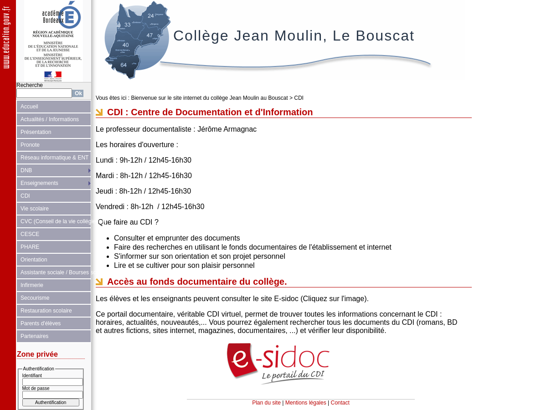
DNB (26, 170)
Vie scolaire (35, 208)
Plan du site (266, 403)
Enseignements (39, 183)
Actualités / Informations (50, 119)
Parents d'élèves (41, 323)
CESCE (30, 234)
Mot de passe (36, 388)
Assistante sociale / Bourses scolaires (56, 272)
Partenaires (34, 336)
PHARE (30, 247)
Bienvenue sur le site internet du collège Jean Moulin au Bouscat (209, 98)
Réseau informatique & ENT (54, 157)
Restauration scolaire (46, 311)
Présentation (36, 132)
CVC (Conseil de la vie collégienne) (56, 221)
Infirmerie (32, 285)
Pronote (30, 145)
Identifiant (32, 375)
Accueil (29, 106)
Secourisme (35, 298)
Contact (340, 403)
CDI (25, 196)
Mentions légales (305, 403)
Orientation (34, 259)
